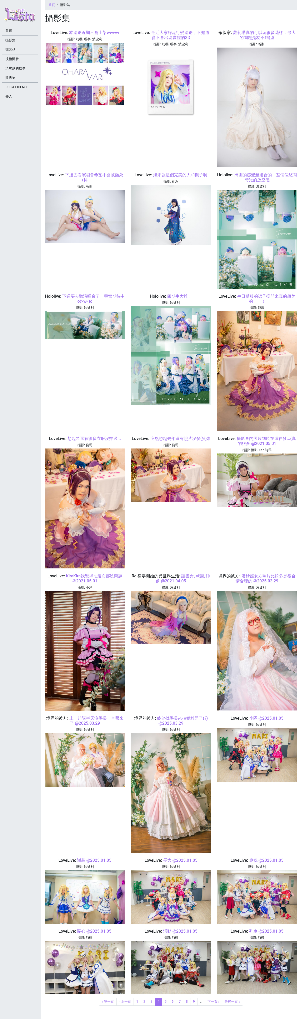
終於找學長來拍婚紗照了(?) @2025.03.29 (182, 721)
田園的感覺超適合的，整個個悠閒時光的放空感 (265, 177)
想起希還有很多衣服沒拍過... (94, 438)
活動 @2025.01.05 (180, 931)
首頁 (51, 5)
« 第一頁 (108, 1002)
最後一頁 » (232, 1002)
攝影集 (11, 40)
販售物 (11, 78)
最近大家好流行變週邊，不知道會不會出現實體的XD (180, 35)
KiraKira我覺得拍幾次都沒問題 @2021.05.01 (94, 578)
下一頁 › (213, 1002)
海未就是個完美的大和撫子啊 (180, 174)
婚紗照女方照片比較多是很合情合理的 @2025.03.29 (266, 578)
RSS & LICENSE (17, 87)
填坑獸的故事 (16, 68)
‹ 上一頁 (125, 1002)
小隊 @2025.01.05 (266, 718)
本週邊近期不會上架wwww (94, 32)
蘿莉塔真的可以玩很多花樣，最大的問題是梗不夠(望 (264, 35)
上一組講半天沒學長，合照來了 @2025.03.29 (96, 721)
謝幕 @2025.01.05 (94, 860)
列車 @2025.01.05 (266, 931)
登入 (9, 96)
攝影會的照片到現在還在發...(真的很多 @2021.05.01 (266, 441)
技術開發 (13, 59)
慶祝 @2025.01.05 (266, 860)
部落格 (11, 50)
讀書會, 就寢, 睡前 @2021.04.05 (183, 578)
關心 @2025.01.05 (94, 931)
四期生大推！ (179, 296)
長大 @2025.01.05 (180, 860)
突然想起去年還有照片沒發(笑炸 (180, 438)
